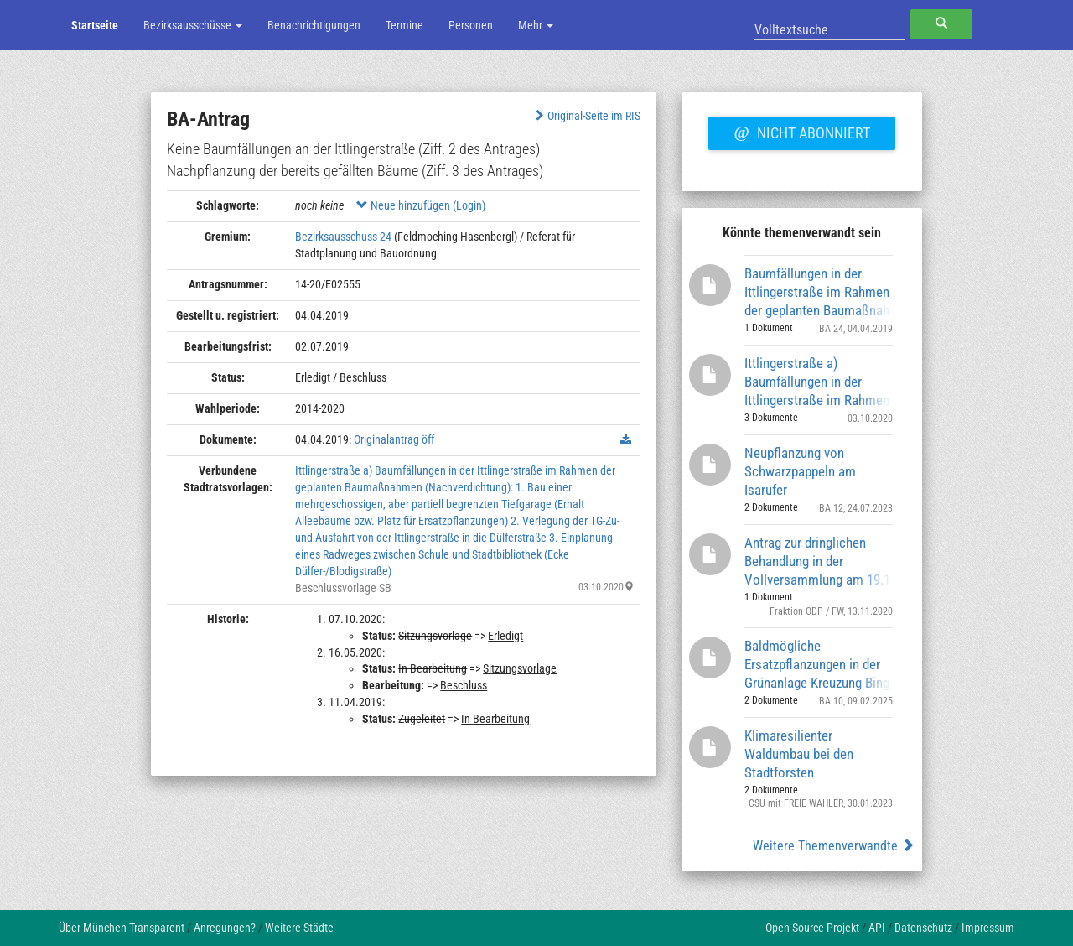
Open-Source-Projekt (812, 927)
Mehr (535, 25)
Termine (404, 25)
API (876, 927)
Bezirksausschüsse (192, 25)
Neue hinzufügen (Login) (420, 205)
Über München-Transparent (121, 927)
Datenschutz (923, 927)
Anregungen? (225, 927)
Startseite (94, 25)
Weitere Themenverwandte (834, 846)
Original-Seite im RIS (586, 115)
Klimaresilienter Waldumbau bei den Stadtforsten (798, 753)
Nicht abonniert (801, 131)
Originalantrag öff (394, 439)
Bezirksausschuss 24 (343, 236)
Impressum (988, 927)
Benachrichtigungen (313, 25)
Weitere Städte (299, 927)
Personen (470, 25)
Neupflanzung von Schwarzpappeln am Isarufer (800, 470)
